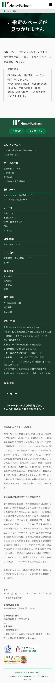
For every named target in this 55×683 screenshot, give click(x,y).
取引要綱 (8, 177)
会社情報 (9, 382)
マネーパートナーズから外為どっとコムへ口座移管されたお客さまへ (24, 407)
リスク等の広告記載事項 (15, 353)
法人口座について (12, 244)
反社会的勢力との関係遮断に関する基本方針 (25, 368)
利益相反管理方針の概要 (32, 357)
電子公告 (8, 311)
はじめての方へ (12, 144)
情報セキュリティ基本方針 (16, 373)
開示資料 (8, 307)
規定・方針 (9, 321)
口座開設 (9, 238)
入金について (10, 213)
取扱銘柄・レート (12, 168)
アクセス (8, 284)
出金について (10, 217)
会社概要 (9, 270)
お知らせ (16, 131)
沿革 (6, 289)
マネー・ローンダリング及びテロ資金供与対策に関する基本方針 (27, 363)
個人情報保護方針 (12, 340)
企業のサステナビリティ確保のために (22, 327)
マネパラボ (10, 252)
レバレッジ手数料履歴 (14, 181)
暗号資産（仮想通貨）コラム (18, 258)
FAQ (6, 226)
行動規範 (8, 335)
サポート (8, 207)
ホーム (6, 11)
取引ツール (10, 189)
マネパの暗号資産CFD (20, 150)
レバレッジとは (11, 154)
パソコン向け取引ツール (15, 199)
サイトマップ (10, 394)
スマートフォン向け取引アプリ (19, 195)
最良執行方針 (10, 357)
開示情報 (9, 297)
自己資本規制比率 (12, 303)
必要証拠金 (9, 172)
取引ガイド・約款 (41, 373)
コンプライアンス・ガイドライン (32, 335)
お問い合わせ (10, 230)
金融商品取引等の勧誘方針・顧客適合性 (23, 344)
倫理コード (36, 353)
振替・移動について (13, 221)
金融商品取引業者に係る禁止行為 (20, 348)
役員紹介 (8, 280)
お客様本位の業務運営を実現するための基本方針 (27, 331)
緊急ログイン (36, 131)
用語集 (7, 262)
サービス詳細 (11, 162)
